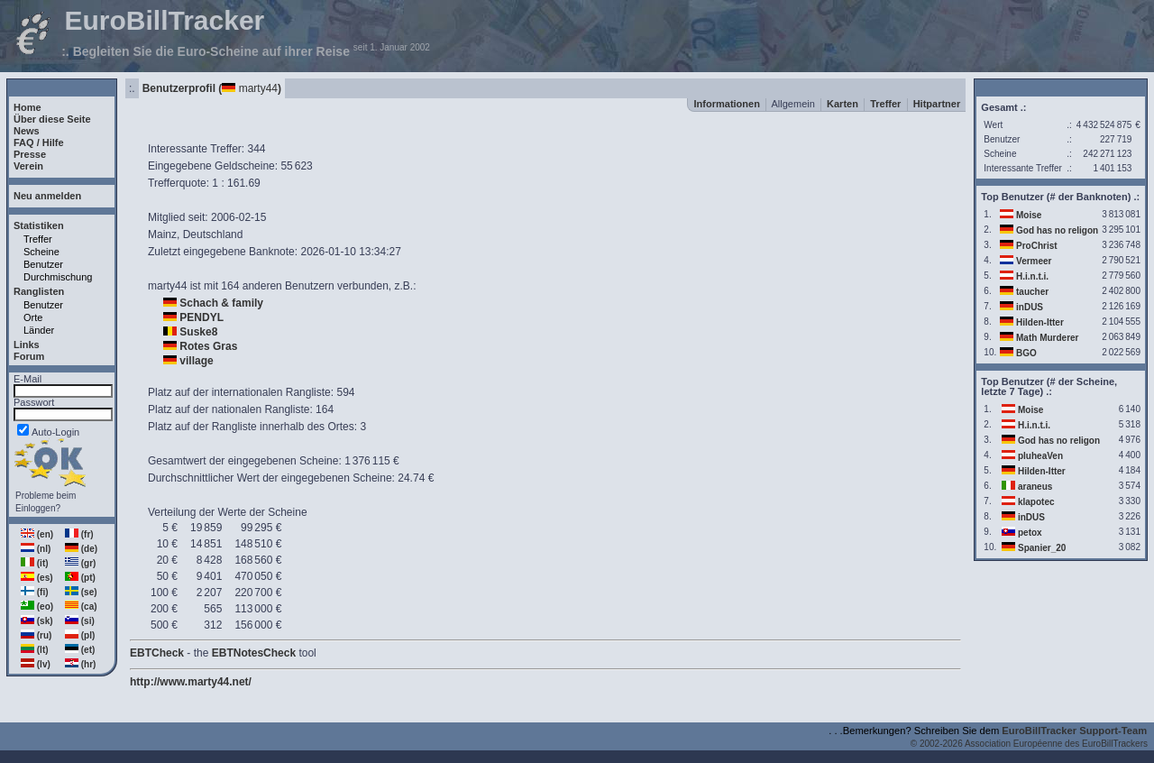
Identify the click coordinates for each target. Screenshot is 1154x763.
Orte (32, 317)
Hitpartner (937, 103)
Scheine (41, 251)
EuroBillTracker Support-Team (1074, 730)
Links (27, 344)
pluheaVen (1040, 456)
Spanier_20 (1042, 548)
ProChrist (1037, 246)
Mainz (162, 234)
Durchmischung (57, 276)
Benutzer (43, 264)
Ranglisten (39, 291)
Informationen (727, 103)
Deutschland (213, 234)
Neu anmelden (47, 195)
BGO (1026, 353)
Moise (1028, 215)
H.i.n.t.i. (1032, 276)
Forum (29, 356)
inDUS (1029, 307)
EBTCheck (157, 653)
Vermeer (1033, 261)
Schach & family (221, 303)
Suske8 (198, 332)
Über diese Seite (52, 119)
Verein (28, 166)
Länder (38, 330)
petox (1030, 533)
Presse (30, 154)
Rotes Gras (208, 346)
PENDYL (201, 317)
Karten (842, 103)
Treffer (37, 239)
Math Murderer (1047, 338)
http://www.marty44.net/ (191, 682)
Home (27, 107)
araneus (1035, 487)
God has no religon (1057, 230)
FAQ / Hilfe (39, 142)
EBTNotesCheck (254, 653)
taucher (1032, 292)
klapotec (1036, 502)
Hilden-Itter (1040, 322)
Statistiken (39, 225)
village (196, 360)
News (27, 130)
